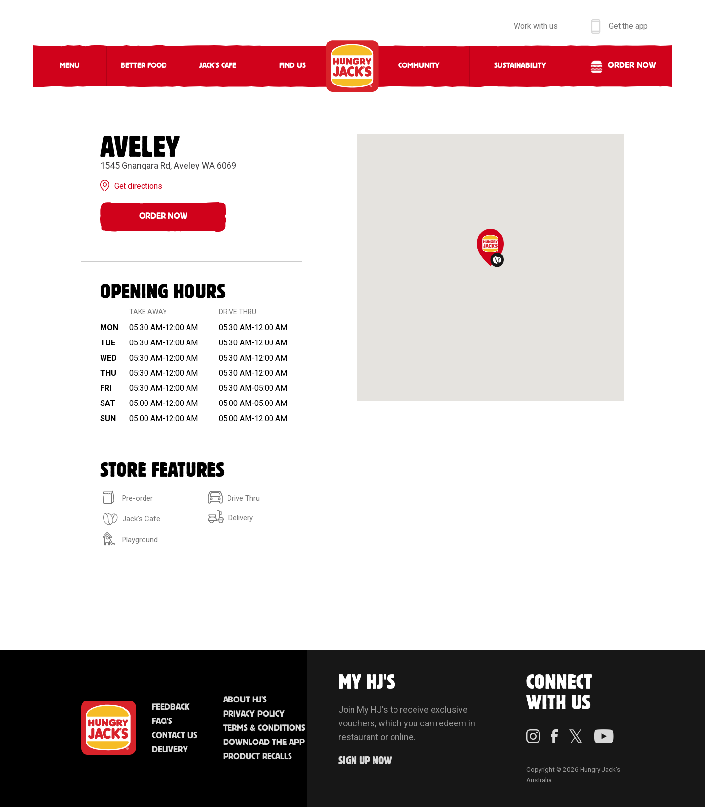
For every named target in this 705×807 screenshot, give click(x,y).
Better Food (144, 65)
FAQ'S (162, 721)
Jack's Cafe (217, 65)
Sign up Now (365, 761)
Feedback (170, 707)
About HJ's (245, 700)
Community (419, 65)
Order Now (163, 216)
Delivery (170, 750)
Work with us (536, 26)
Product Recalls (257, 757)
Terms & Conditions (264, 728)
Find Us (292, 65)
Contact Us (174, 736)
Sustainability (520, 65)
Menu (70, 65)
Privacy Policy (254, 714)
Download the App (264, 742)
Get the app (628, 26)
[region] (490, 267)
